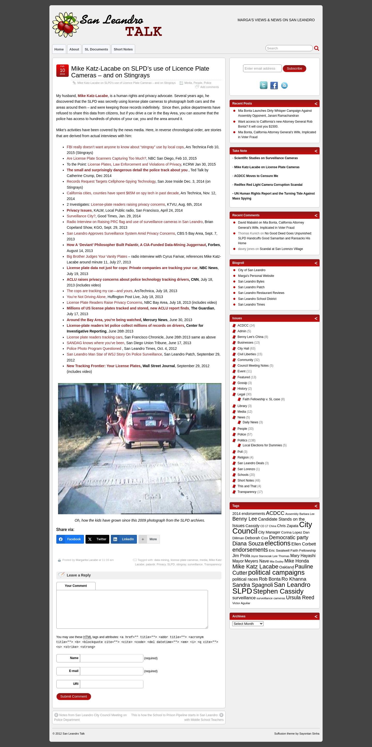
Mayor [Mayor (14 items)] (238, 561)
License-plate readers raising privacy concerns (128, 204)
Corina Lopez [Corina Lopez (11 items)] (291, 532)
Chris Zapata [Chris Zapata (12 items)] (287, 526)
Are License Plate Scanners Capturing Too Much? (106, 158)
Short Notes (123, 49)
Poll (240, 452)
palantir (150, 564)
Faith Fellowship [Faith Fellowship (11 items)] (303, 550)
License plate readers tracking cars (94, 337)
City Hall (243, 348)
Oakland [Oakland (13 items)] (286, 567)
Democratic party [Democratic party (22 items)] (288, 537)
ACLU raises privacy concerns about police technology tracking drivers (128, 279)
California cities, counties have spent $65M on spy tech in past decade (123, 193)
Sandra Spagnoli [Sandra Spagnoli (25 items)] (252, 585)
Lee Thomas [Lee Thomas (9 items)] (281, 556)
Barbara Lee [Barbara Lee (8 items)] (307, 513)
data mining (161, 559)
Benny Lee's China (250, 337)
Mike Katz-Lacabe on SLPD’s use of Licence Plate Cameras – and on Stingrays (140, 72)
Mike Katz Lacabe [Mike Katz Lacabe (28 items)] (255, 566)
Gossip (242, 383)
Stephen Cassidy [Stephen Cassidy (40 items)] (278, 591)
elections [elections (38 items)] (277, 543)
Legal (241, 394)
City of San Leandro (251, 270)
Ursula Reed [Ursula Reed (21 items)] (300, 597)
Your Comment (76, 586)
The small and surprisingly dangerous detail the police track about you (127, 170)
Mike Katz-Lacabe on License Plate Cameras (267, 167)
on (250, 223)
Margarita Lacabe (87, 559)
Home (59, 49)
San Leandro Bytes (251, 281)
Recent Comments (245, 215)
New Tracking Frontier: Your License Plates (103, 366)
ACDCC (243, 325)
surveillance (195, 564)
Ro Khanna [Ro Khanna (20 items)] (294, 579)
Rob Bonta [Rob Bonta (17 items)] (270, 579)
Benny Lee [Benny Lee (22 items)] (244, 519)
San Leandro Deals (250, 463)
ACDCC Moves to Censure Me (256, 176)
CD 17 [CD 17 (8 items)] (264, 526)
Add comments (209, 86)
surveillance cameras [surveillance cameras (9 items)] (271, 598)
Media (188, 82)
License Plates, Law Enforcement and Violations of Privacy (134, 164)
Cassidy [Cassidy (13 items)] (252, 525)
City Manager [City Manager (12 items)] (269, 532)
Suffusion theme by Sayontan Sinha (297, 733)
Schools (243, 475)
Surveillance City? (81, 216)
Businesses (245, 342)
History (242, 388)
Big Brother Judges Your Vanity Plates (97, 256)
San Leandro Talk (73, 733)
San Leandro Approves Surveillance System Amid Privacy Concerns (121, 233)
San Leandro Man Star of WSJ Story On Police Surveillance (114, 354)
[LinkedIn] (124, 539)
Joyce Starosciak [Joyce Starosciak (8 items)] (261, 556)
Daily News (250, 422)
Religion (243, 457)
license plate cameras (184, 559)
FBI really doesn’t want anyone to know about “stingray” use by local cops (125, 147)
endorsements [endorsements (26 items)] (250, 549)
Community (245, 360)
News (241, 417)
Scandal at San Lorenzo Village (281, 249)
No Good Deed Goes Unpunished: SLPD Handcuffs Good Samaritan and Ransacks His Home (275, 238)
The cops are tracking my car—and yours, (100, 291)
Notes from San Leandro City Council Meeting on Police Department (90, 717)
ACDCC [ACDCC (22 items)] (275, 513)
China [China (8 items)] (272, 526)
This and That (246, 486)
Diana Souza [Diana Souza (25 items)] (248, 544)
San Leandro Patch (251, 287)
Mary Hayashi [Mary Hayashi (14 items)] (303, 555)
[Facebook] (70, 539)
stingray (181, 564)
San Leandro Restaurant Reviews (261, 293)
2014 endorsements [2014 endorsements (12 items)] (248, 514)
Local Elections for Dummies (262, 445)
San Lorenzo (246, 469)
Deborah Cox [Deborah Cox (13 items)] (256, 538)
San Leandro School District (257, 299)
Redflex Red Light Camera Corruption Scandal (268, 185)
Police (207, 82)
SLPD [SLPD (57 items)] (242, 591)
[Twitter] (98, 539)
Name (74, 658)
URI (76, 684)
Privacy (161, 564)
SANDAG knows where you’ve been (95, 343)
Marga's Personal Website (256, 276)
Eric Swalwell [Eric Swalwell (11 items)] (279, 550)
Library (242, 406)
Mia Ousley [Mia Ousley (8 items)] (276, 561)
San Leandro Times (251, 304)
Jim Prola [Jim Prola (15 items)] (241, 555)
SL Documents (96, 49)
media (203, 559)
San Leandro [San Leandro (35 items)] (292, 584)
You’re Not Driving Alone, (86, 297)
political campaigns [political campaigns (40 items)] (276, 572)
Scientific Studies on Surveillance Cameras (266, 158)
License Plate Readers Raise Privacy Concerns (104, 302)
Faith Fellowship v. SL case (261, 399)
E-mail (74, 671)
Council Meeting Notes (253, 365)
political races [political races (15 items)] (245, 579)
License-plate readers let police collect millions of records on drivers (125, 325)
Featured (243, 377)
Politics (242, 440)
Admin (241, 331)
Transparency (213, 564)
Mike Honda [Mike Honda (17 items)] (296, 561)
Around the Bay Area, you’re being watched (104, 320)
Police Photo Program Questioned (94, 348)
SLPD (171, 564)
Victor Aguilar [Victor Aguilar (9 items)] (241, 603)
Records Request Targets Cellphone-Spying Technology (111, 181)
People (197, 82)
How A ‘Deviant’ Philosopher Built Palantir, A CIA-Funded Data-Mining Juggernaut (136, 245)
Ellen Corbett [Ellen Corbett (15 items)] (303, 544)
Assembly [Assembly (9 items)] (291, 514)
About (74, 49)
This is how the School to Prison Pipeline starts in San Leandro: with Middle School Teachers (177, 717)
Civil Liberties (246, 354)
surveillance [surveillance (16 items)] (243, 597)
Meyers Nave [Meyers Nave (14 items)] (257, 561)
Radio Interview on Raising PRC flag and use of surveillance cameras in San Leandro (135, 222)
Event (241, 371)
